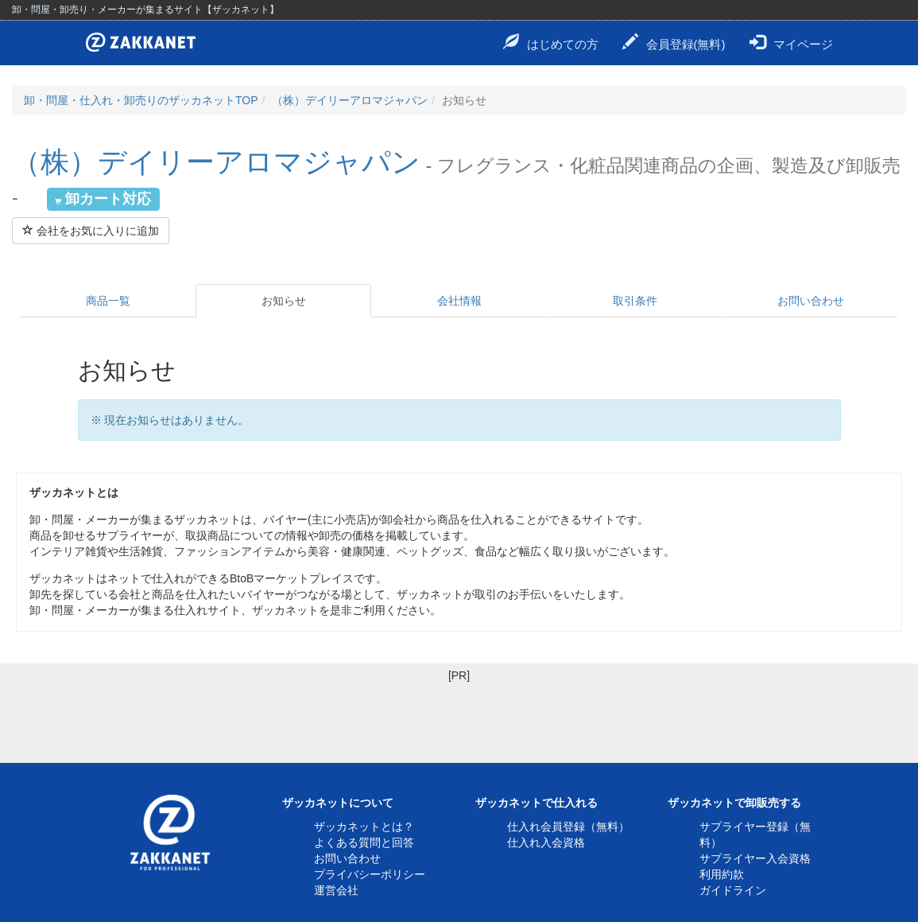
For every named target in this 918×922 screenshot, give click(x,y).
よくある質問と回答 (364, 842)
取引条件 (635, 300)
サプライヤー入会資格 (755, 858)
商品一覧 (108, 300)
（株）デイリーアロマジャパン (350, 100)
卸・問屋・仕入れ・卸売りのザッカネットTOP (141, 100)
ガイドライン (732, 890)
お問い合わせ (810, 300)
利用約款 (721, 874)
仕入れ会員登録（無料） (568, 826)
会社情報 (459, 300)
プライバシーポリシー (369, 874)
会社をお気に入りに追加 (90, 230)
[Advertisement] (459, 719)
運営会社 (336, 890)
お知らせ (283, 300)
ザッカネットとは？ (364, 826)
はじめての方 (550, 42)
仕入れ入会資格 (546, 842)
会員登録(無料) (674, 42)
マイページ (791, 42)
